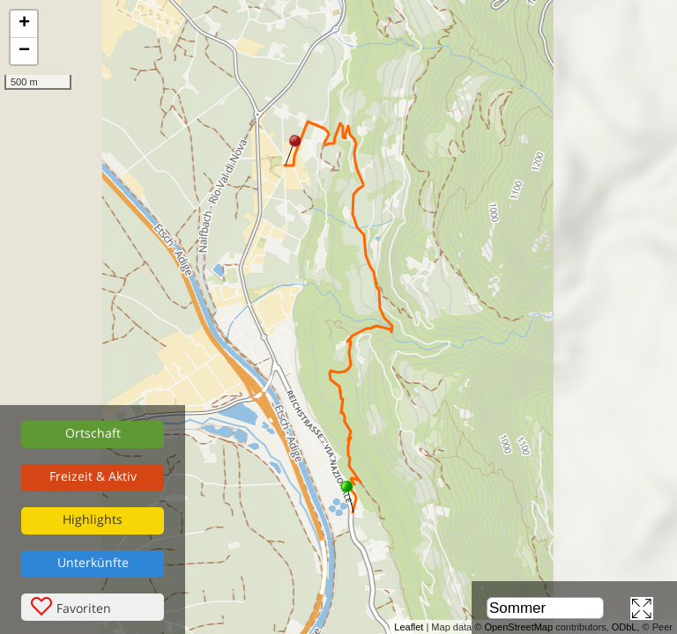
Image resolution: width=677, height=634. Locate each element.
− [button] (24, 51)
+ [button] (24, 24)
